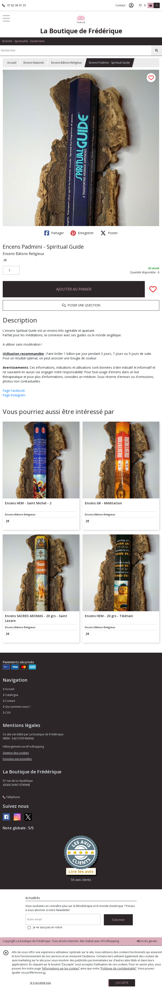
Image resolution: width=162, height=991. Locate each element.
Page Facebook (14, 390)
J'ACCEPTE (122, 983)
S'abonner (118, 920)
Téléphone (11, 797)
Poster (109, 233)
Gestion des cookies (16, 753)
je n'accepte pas (40, 983)
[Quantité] (11, 270)
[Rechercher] (156, 50)
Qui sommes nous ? (16, 707)
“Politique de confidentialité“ (118, 968)
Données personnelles (17, 759)
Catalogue (10, 695)
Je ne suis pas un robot (47, 927)
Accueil (11, 63)
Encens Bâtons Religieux (66, 63)
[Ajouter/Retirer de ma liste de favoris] (152, 289)
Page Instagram (14, 395)
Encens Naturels (34, 63)
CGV (7, 712)
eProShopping (110, 941)
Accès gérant (147, 941)
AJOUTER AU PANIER (73, 289)
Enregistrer (82, 233)
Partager (54, 233)
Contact (120, 5)
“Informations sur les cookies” (61, 968)
